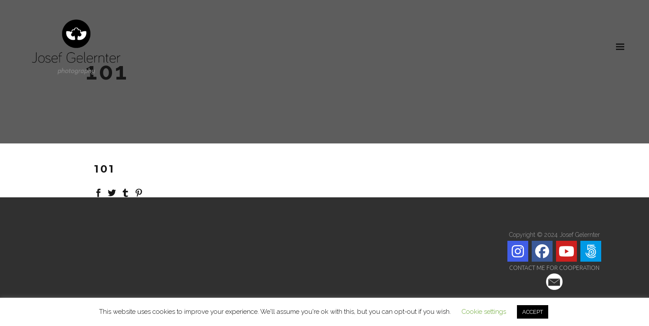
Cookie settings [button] (483, 312)
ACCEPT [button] (532, 312)
